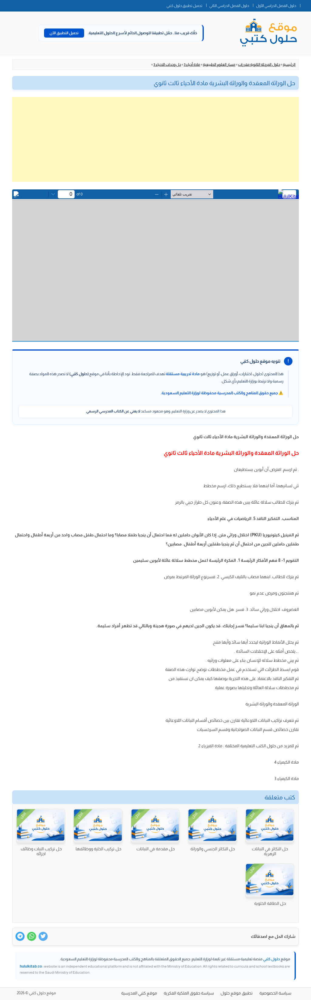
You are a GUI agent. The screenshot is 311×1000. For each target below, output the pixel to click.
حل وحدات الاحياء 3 (167, 64)
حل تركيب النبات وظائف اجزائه (41, 851)
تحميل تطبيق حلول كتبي (184, 6)
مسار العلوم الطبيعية (219, 64)
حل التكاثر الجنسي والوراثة (212, 848)
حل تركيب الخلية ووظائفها (98, 848)
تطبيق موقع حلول (236, 993)
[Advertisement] (155, 139)
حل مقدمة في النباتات (155, 848)
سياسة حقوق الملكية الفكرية (189, 993)
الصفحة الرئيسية (305, 4)
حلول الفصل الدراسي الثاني (229, 6)
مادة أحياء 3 (192, 64)
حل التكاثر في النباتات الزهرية (270, 851)
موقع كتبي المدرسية (139, 993)
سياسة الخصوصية (275, 993)
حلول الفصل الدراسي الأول (276, 6)
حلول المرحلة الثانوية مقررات (259, 64)
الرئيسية (289, 64)
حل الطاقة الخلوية (270, 903)
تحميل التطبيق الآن (64, 33)
